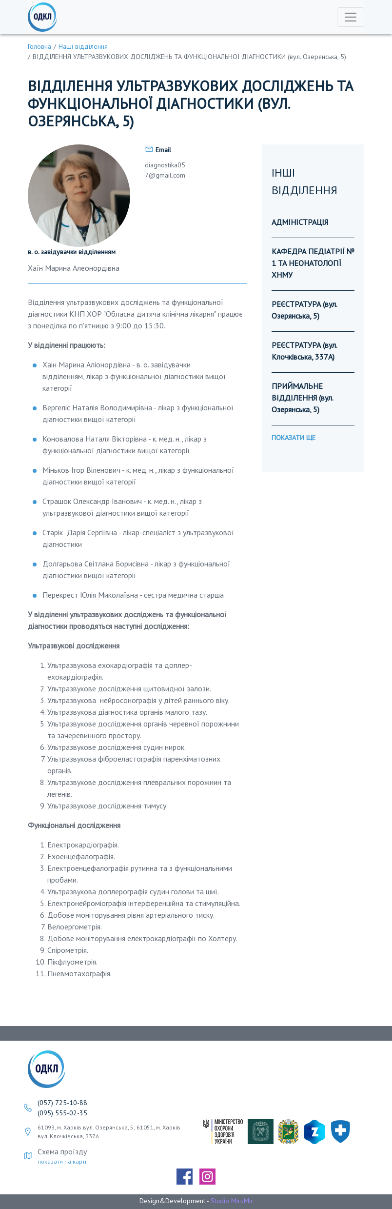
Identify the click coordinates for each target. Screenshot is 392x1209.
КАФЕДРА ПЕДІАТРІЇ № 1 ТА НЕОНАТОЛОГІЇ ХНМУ (313, 263)
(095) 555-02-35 (62, 1112)
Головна (39, 46)
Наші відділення (83, 46)
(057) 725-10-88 (62, 1102)
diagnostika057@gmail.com (165, 170)
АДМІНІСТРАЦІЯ (300, 222)
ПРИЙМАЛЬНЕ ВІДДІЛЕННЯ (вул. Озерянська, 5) (302, 397)
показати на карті (62, 1161)
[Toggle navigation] (350, 17)
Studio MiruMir (232, 1200)
